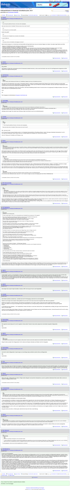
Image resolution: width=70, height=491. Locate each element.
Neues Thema (17, 15)
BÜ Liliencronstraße (7, 182)
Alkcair (4, 373)
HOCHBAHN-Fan (6, 449)
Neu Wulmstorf (6, 430)
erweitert (67, 11)
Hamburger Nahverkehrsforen (9, 8)
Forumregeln (41, 487)
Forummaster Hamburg (13, 12)
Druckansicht (35, 477)
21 (61, 15)
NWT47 (4, 270)
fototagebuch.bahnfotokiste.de (21, 95)
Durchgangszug (6, 207)
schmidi (4, 116)
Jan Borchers (5, 74)
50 (30, 15)
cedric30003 (5, 100)
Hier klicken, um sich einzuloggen (7, 483)
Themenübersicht (10, 15)
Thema (27, 8)
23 (64, 15)
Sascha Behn (5, 319)
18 (57, 15)
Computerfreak (6, 388)
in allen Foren (35, 15)
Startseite (2, 8)
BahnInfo (43, 489)
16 (54, 15)
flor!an (4, 140)
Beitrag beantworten (57, 58)
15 (53, 15)
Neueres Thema (4, 475)
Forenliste (3, 15)
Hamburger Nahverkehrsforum (20, 8)
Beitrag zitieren (65, 58)
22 (62, 15)
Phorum (30, 489)
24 (65, 15)
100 (32, 15)
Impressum (28, 487)
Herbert (4, 17)
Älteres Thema (12, 475)
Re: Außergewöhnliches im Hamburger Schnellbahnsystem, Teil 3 (11, 18)
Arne (4, 361)
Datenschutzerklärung (35, 487)
